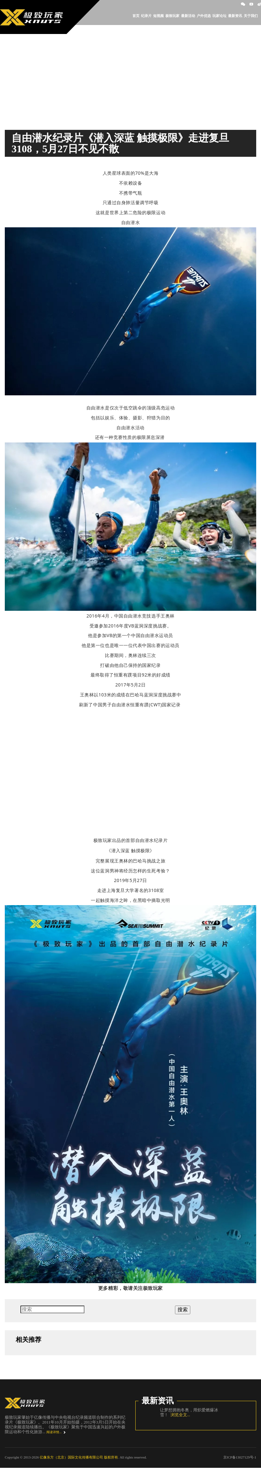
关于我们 (251, 16)
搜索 (183, 1309)
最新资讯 (235, 16)
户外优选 (204, 16)
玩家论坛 (219, 16)
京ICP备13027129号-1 (239, 1457)
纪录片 (146, 16)
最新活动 (188, 16)
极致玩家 (172, 16)
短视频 (158, 16)
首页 (135, 16)
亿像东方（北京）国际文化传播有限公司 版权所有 (79, 1457)
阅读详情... (54, 1432)
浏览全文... (179, 1414)
